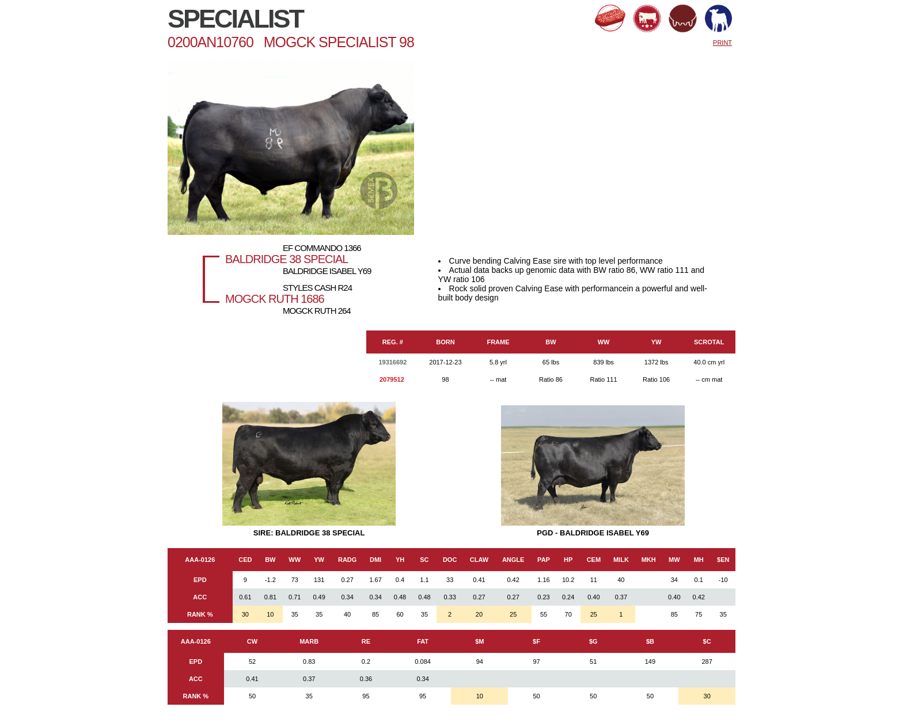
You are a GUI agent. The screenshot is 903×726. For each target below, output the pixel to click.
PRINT (722, 42)
